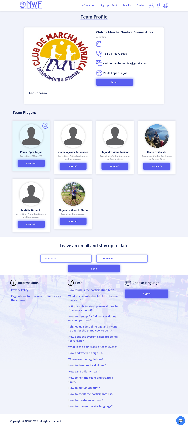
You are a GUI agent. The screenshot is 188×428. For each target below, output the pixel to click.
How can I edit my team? (84, 371)
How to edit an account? (84, 388)
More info (31, 163)
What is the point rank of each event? (92, 347)
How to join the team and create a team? (90, 379)
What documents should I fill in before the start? (93, 298)
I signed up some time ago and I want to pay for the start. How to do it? (92, 328)
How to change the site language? (90, 406)
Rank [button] (115, 5)
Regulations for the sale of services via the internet (36, 298)
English (147, 293)
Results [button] (127, 5)
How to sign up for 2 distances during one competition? (92, 318)
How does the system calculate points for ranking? (93, 338)
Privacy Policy (19, 290)
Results (114, 82)
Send (94, 268)
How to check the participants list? (90, 394)
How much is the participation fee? (91, 290)
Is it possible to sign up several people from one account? (93, 308)
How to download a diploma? (87, 365)
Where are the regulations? (86, 359)
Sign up (104, 5)
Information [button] (89, 5)
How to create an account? (85, 400)
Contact (141, 5)
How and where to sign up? (85, 353)
